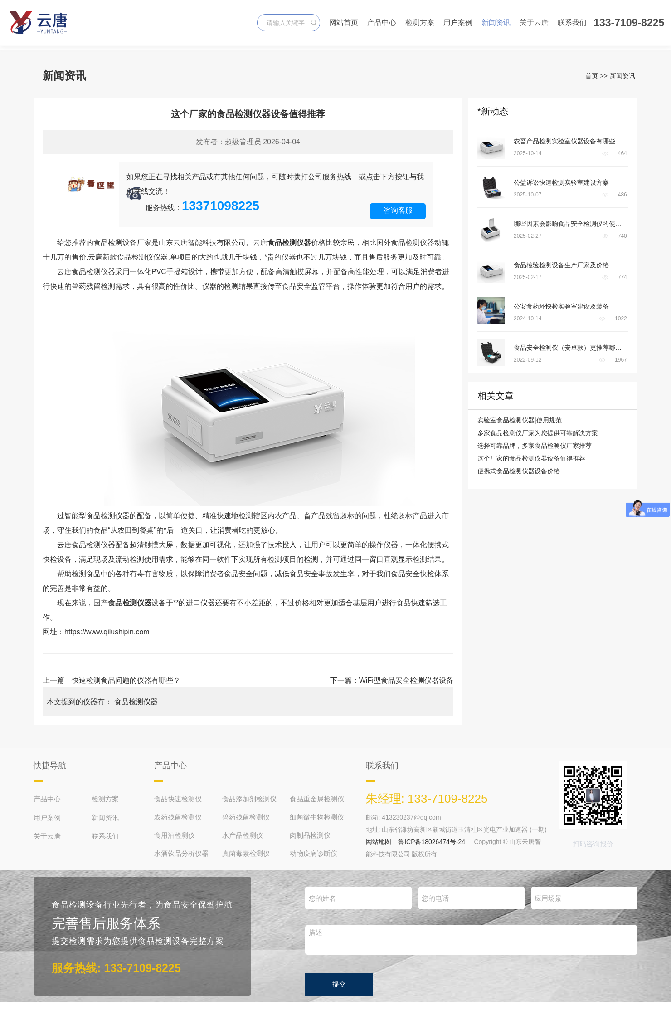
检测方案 (419, 22)
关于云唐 (534, 22)
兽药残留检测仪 (246, 817)
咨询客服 (398, 210)
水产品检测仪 (242, 835)
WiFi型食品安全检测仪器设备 (406, 680)
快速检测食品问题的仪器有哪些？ (126, 680)
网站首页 (343, 22)
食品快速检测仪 (178, 799)
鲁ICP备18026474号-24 (431, 841)
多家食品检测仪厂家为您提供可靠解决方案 (537, 433)
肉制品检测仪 (310, 835)
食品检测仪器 (136, 702)
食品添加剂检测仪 (249, 799)
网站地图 (378, 841)
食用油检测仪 (174, 835)
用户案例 (457, 22)
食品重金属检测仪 (317, 799)
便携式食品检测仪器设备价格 (518, 471)
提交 (339, 984)
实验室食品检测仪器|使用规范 (519, 420)
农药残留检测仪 (178, 817)
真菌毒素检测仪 (246, 853)
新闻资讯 (496, 22)
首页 (591, 75)
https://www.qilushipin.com (107, 632)
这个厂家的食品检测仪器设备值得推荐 (531, 458)
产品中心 (381, 22)
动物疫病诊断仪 (313, 853)
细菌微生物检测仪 (317, 817)
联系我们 (572, 22)
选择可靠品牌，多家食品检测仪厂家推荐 (534, 445)
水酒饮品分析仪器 (181, 853)
